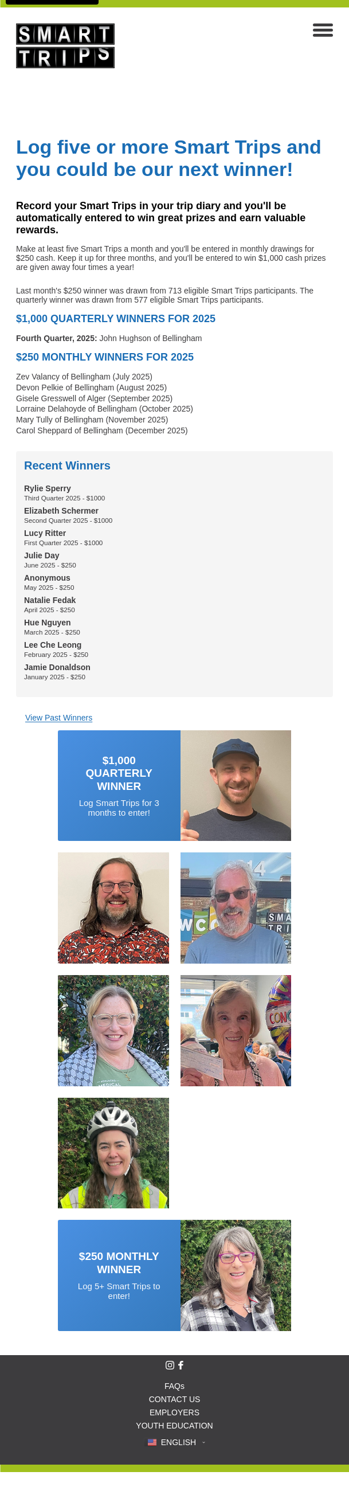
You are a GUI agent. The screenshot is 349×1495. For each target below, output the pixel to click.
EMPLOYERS (174, 1412)
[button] (174, 1442)
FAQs (174, 1386)
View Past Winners (58, 717)
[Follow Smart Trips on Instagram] (170, 1365)
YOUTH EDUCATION (174, 1425)
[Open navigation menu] (323, 31)
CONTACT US (175, 1399)
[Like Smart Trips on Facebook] (180, 1365)
